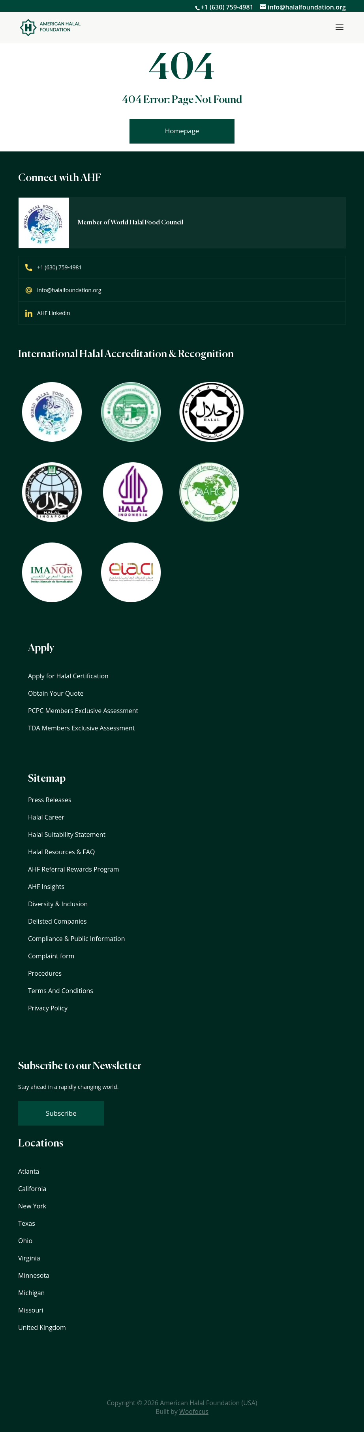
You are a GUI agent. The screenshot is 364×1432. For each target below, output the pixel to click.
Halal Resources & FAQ (61, 852)
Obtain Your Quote (55, 693)
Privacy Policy (48, 1008)
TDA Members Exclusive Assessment (81, 728)
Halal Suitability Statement (66, 834)
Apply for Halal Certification (68, 676)
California (32, 1188)
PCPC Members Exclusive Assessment (83, 710)
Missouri (30, 1310)
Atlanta (28, 1171)
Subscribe (61, 1113)
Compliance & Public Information (76, 938)
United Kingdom (42, 1327)
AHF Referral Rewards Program (73, 869)
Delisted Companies (57, 921)
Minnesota (33, 1275)
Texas (26, 1223)
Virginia (29, 1258)
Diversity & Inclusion (58, 904)
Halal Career (46, 817)
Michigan (31, 1292)
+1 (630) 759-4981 (227, 7)
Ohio (25, 1240)
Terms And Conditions (60, 990)
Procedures (45, 973)
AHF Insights (46, 886)
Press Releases (49, 799)
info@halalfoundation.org (69, 290)
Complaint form (51, 956)
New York (32, 1206)
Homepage (182, 130)
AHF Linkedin (53, 313)
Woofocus (193, 1411)
